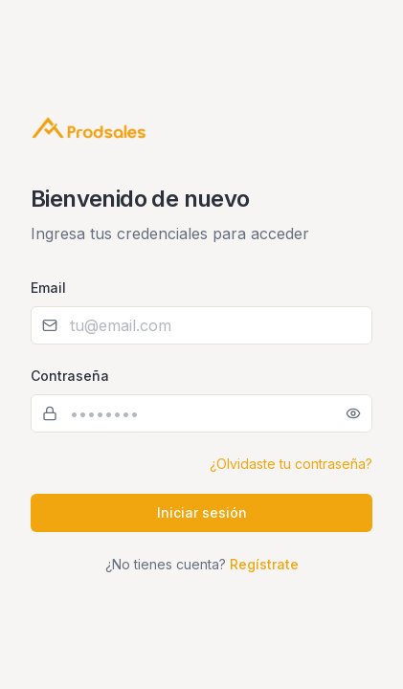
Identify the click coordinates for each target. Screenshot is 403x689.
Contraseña (70, 375)
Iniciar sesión (202, 512)
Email (48, 287)
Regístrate (264, 564)
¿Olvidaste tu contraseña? (291, 464)
